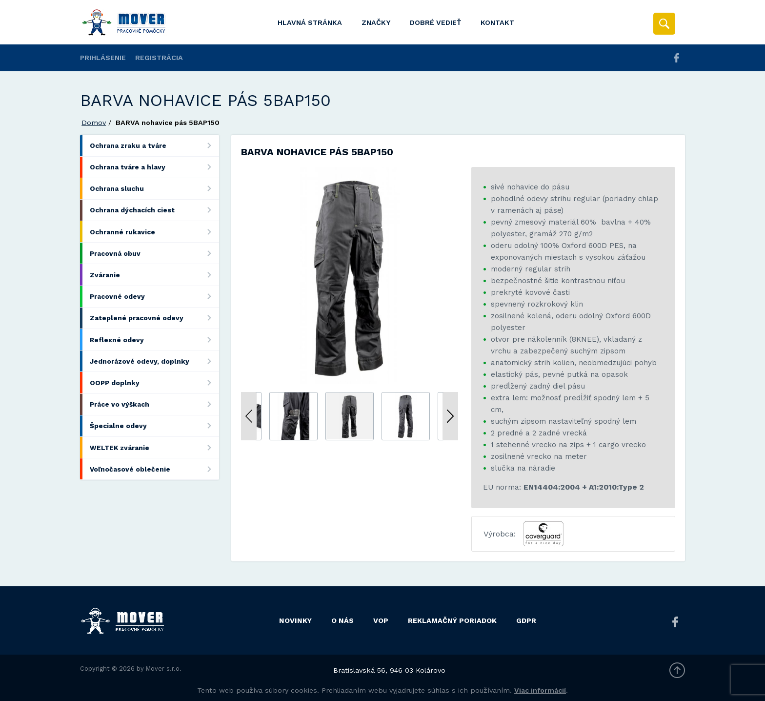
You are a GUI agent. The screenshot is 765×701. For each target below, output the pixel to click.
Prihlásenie (103, 58)
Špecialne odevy (154, 425)
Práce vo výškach (154, 404)
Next (450, 416)
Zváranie (154, 274)
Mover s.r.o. (163, 668)
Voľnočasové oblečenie (154, 468)
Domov (93, 122)
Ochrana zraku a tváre (154, 145)
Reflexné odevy (154, 339)
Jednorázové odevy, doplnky (154, 360)
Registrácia (159, 58)
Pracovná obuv (154, 253)
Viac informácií (540, 690)
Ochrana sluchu (154, 188)
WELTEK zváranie (154, 447)
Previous (249, 416)
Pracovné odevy (154, 296)
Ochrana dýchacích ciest (154, 210)
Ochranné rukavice (154, 231)
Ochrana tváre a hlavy (154, 167)
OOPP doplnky (154, 382)
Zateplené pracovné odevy (154, 318)
